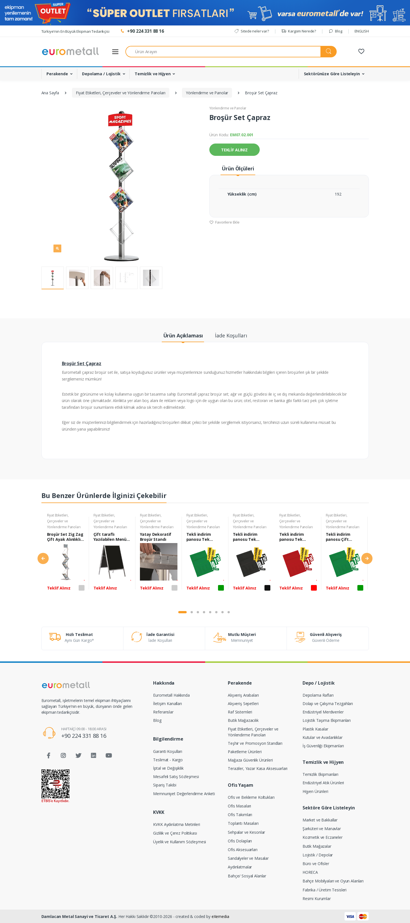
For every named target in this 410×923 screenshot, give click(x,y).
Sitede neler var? (251, 31)
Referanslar (163, 712)
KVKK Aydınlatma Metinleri (176, 824)
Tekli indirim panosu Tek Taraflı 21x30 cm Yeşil (202, 537)
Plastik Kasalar (315, 729)
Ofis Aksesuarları (242, 849)
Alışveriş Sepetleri (243, 703)
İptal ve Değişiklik (168, 768)
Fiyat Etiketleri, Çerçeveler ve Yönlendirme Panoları (64, 521)
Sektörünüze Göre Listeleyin (332, 73)
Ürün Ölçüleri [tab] (238, 168)
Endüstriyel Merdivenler (323, 712)
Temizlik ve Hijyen (152, 73)
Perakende (57, 73)
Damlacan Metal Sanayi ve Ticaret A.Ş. (79, 916)
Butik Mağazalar (317, 846)
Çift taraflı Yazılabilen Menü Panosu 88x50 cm (110, 537)
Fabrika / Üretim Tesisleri (324, 890)
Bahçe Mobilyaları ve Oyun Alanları (333, 881)
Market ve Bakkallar (320, 820)
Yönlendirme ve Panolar (228, 108)
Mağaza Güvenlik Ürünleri (250, 760)
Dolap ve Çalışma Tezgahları (328, 703)
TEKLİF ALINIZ (234, 149)
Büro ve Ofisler (316, 863)
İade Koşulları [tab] (231, 335)
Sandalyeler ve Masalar (248, 858)
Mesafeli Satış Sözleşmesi (176, 776)
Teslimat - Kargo (168, 759)
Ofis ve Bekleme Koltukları (251, 797)
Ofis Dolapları (240, 841)
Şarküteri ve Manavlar (322, 828)
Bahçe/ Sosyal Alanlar (247, 876)
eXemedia (220, 916)
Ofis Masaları (239, 806)
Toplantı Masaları (243, 823)
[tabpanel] (66, 559)
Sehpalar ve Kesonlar (246, 832)
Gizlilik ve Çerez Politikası (175, 833)
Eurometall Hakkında (171, 695)
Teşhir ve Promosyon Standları (255, 743)
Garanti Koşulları (167, 751)
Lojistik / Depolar (318, 855)
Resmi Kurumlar (317, 898)
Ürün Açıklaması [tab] (183, 335)
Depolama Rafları (318, 695)
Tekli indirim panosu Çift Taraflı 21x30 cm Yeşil (342, 537)
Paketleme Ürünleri (244, 751)
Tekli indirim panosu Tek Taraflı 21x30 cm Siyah (249, 537)
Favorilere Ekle (224, 222)
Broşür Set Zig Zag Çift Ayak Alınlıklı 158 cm (65, 537)
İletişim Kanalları (167, 703)
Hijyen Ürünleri (315, 791)
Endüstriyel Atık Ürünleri (323, 782)
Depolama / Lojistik (101, 73)
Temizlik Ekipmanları (320, 774)
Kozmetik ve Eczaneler (323, 837)
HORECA (310, 872)
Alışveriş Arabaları (243, 695)
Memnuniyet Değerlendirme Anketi (184, 793)
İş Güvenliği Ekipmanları (323, 745)
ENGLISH (362, 31)
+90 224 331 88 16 (83, 735)
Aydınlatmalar (240, 867)
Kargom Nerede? (298, 31)
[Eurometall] (70, 51)
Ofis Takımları (240, 814)
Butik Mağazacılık (243, 720)
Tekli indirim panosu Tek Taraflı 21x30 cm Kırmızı (295, 537)
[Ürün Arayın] (223, 51)
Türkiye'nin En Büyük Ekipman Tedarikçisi (75, 31)
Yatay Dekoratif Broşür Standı (156, 537)
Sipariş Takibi (164, 785)
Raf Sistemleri (240, 712)
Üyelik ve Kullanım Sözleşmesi (179, 841)
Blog (335, 31)
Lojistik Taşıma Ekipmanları (327, 720)
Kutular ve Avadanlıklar (323, 737)
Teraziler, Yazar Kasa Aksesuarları (257, 768)
